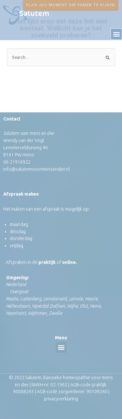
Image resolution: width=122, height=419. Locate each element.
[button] (116, 34)
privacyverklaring (61, 398)
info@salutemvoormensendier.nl (36, 169)
